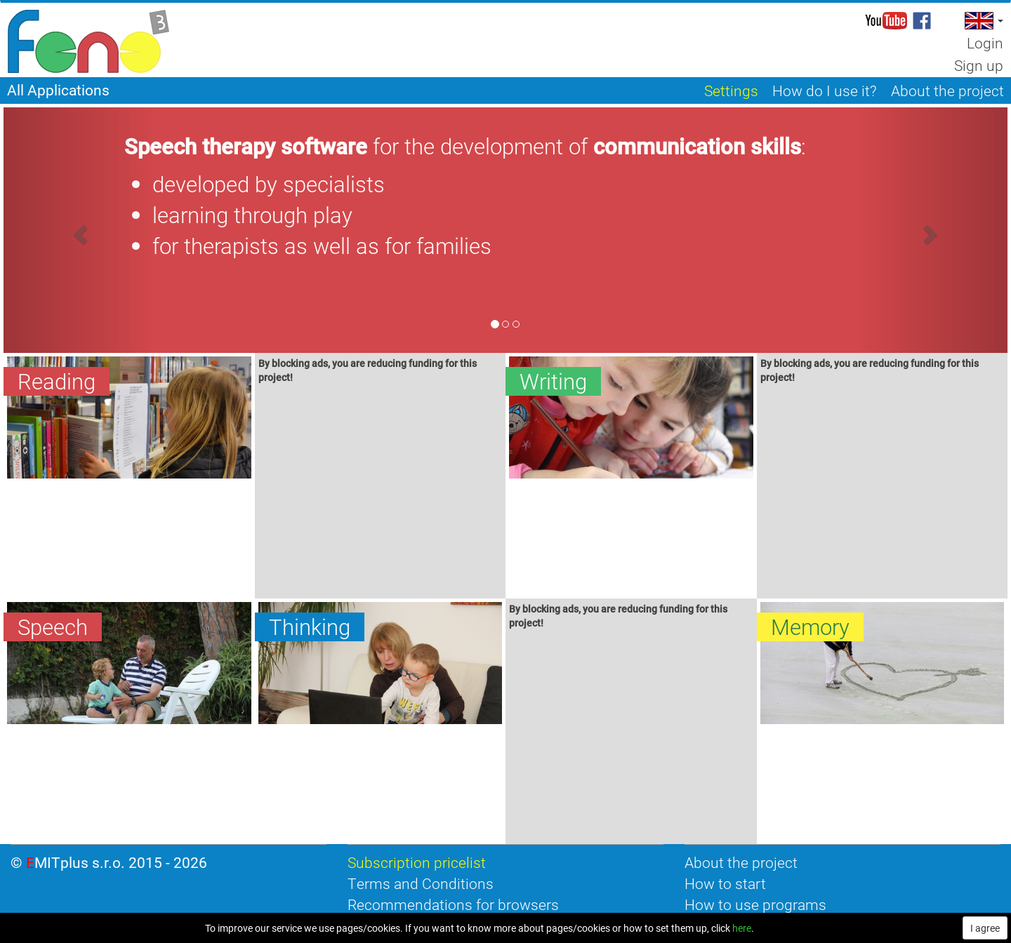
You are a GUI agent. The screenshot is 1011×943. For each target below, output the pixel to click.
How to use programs (755, 904)
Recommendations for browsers (453, 904)
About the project (741, 862)
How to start (725, 883)
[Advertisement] (380, 493)
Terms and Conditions (421, 883)
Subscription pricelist (417, 862)
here (741, 928)
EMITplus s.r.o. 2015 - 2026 (116, 862)
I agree (985, 928)
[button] (982, 20)
